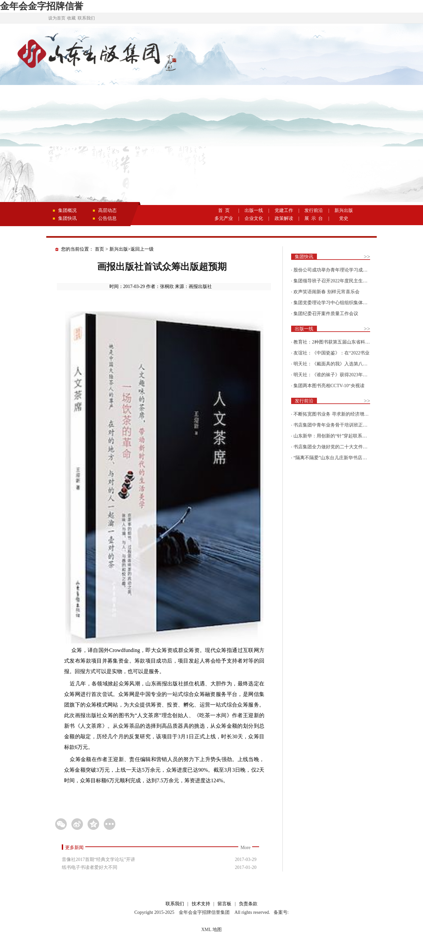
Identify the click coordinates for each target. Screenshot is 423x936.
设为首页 (56, 18)
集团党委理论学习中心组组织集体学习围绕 (337, 302)
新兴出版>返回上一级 (131, 249)
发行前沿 (313, 210)
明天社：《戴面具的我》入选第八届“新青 (336, 363)
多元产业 (223, 218)
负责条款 (248, 903)
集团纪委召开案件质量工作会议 (325, 313)
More (245, 847)
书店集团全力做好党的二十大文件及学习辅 (337, 446)
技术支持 (201, 903)
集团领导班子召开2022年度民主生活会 (332, 280)
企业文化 (254, 218)
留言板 (224, 903)
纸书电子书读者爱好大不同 (89, 867)
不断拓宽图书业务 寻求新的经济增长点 (333, 414)
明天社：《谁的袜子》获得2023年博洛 (332, 374)
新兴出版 (343, 210)
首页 (99, 249)
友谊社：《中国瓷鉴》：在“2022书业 (331, 352)
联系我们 (86, 18)
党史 (343, 218)
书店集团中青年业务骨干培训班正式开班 (335, 425)
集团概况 (67, 210)
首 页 (224, 210)
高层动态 (107, 210)
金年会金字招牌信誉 (41, 6)
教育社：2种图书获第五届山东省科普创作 (336, 342)
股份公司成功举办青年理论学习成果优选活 (337, 269)
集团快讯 (67, 218)
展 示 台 (313, 218)
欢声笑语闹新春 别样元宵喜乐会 (326, 291)
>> (367, 257)
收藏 (71, 18)
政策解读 (284, 218)
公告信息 (107, 218)
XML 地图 (211, 929)
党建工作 (284, 210)
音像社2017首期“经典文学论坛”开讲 (98, 859)
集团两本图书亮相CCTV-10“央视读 (329, 385)
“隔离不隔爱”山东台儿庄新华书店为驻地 (334, 457)
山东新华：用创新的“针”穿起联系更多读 (334, 435)
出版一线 (254, 210)
